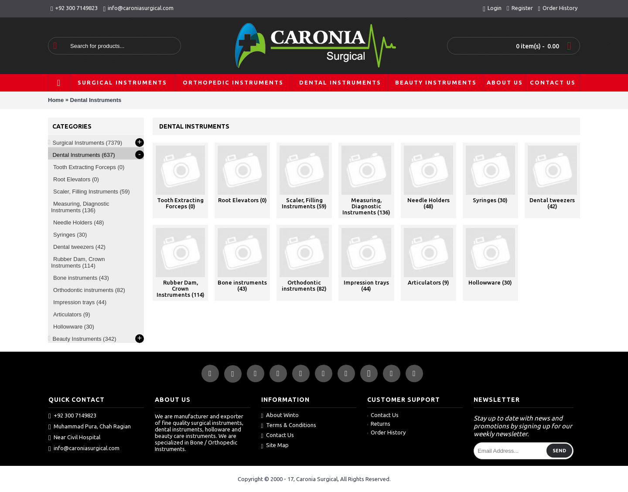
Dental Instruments (96, 100)
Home (56, 100)
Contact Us (277, 435)
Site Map (275, 445)
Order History (386, 432)
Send (559, 450)
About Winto (280, 415)
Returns (378, 424)
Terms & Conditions (288, 425)
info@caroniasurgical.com (83, 448)
